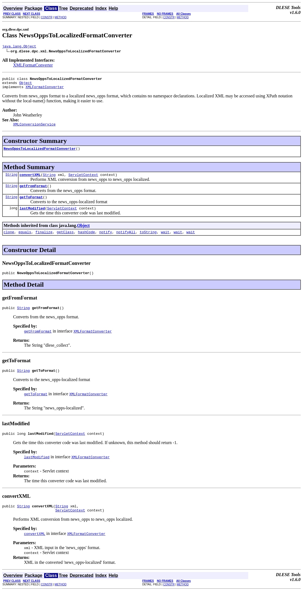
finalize (43, 240)
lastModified (32, 216)
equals (25, 240)
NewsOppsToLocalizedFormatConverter (40, 153)
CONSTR (46, 17)
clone (9, 240)
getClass (65, 240)
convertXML (30, 180)
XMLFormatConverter (33, 66)
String (11, 180)
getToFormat (31, 204)
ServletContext (83, 180)
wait (165, 240)
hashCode (86, 240)
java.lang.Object (19, 46)
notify (105, 240)
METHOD (60, 17)
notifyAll (125, 240)
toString (148, 240)
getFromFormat (33, 192)
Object (25, 85)
